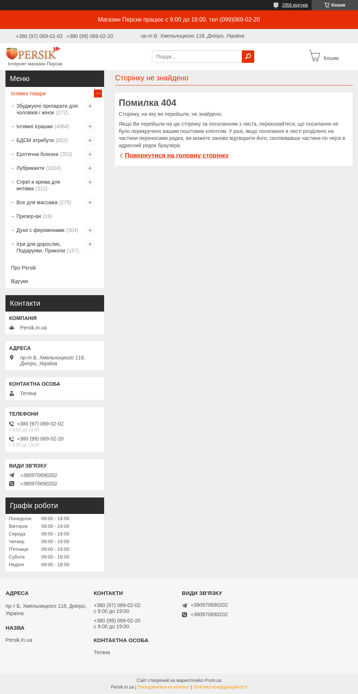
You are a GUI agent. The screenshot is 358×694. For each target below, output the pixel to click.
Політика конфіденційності (220, 687)
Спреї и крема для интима (38, 185)
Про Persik (23, 268)
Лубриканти (30, 168)
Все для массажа (36, 202)
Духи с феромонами (40, 230)
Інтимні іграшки (34, 126)
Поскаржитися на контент (163, 687)
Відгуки (19, 281)
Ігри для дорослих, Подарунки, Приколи (40, 247)
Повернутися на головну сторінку (177, 155)
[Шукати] (248, 56)
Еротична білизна (37, 154)
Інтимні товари (28, 93)
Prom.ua (213, 680)
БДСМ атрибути (35, 140)
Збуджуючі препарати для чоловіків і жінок (47, 109)
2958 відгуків (295, 5)
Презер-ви (28, 216)
